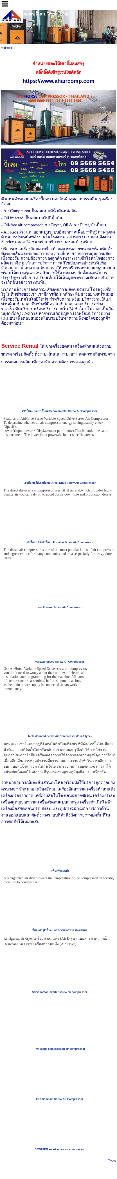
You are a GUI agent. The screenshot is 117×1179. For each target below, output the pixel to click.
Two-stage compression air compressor (59, 1048)
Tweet (112, 1160)
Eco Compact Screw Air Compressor (59, 1099)
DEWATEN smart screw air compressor (60, 1149)
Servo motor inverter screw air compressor (59, 992)
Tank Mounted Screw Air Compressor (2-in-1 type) (60, 736)
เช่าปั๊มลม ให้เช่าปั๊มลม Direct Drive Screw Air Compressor (60, 483)
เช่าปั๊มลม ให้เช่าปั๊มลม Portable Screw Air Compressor (60, 542)
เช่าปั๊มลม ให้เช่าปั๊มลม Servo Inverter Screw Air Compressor (59, 411)
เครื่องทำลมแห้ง (59, 870)
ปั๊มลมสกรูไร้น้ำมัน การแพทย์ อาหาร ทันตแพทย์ (59, 930)
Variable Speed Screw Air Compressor (59, 661)
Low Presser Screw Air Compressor (60, 607)
